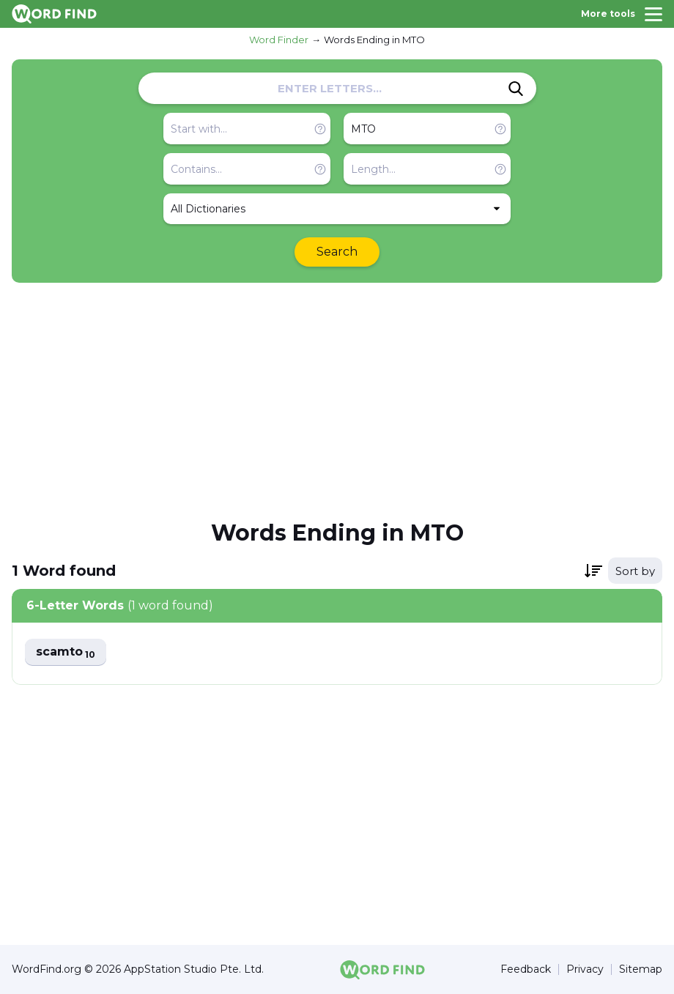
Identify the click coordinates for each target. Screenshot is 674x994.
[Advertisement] (337, 399)
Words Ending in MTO (374, 39)
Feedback (525, 969)
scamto (65, 652)
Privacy (585, 969)
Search (337, 252)
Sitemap (640, 969)
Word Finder (278, 39)
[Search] (515, 88)
